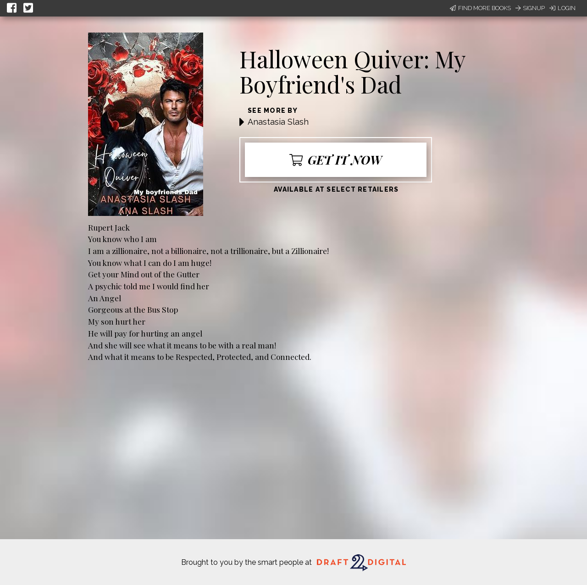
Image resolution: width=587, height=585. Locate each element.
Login (562, 8)
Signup (530, 8)
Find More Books (480, 8)
